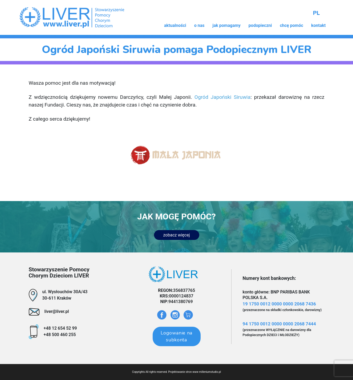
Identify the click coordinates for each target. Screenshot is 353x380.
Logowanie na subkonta (176, 336)
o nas (199, 25)
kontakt (318, 25)
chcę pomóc (291, 25)
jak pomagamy (227, 25)
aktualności (175, 25)
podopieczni (260, 25)
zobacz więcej (176, 235)
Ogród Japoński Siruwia (222, 97)
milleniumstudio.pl (210, 371)
